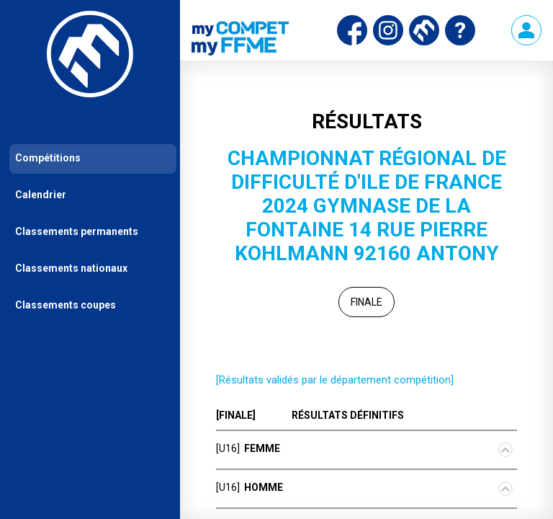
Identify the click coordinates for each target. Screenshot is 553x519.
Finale (366, 302)
